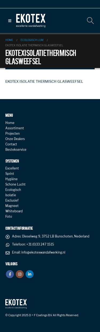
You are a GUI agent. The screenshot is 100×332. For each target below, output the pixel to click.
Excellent (12, 168)
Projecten (12, 133)
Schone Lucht (15, 184)
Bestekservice (15, 150)
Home (9, 123)
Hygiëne (11, 179)
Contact (11, 144)
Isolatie (10, 195)
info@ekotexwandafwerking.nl (43, 252)
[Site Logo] (30, 21)
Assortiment (14, 128)
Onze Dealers (15, 139)
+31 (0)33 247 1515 (40, 244)
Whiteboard (14, 211)
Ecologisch (13, 190)
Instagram (20, 274)
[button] (9, 20)
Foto (8, 216)
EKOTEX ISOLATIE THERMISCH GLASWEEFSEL (44, 81)
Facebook (10, 274)
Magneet (12, 206)
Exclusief (11, 200)
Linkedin (30, 274)
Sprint (9, 174)
